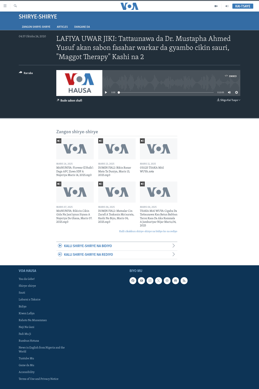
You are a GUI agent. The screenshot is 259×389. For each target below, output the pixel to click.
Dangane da (82, 27)
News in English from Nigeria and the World (42, 349)
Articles (62, 27)
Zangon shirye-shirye (36, 27)
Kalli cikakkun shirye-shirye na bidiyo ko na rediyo (148, 231)
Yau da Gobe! (27, 279)
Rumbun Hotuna (29, 340)
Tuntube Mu (26, 358)
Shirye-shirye (27, 286)
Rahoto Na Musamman (33, 320)
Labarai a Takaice (29, 299)
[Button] (26, 73)
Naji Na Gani (26, 327)
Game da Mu (26, 365)
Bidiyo (22, 306)
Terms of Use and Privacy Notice (38, 379)
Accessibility (27, 372)
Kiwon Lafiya (27, 313)
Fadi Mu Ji (25, 334)
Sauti (22, 292)
